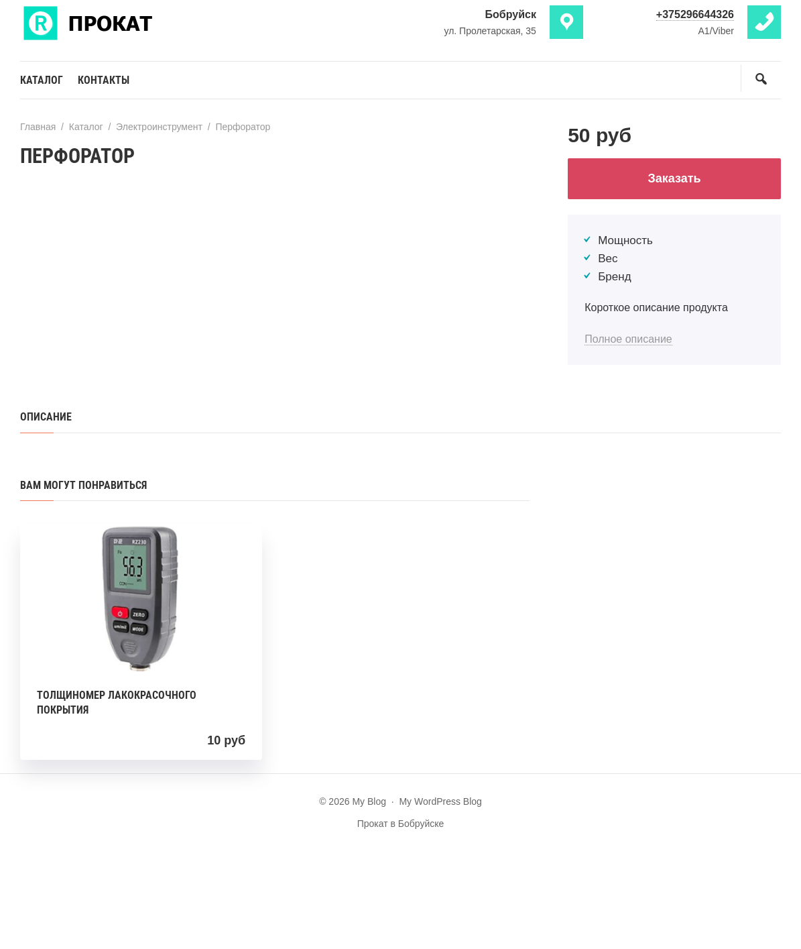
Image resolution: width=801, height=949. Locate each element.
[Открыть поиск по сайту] (761, 78)
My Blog (120, 22)
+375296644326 (695, 14)
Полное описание (628, 339)
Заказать (674, 178)
